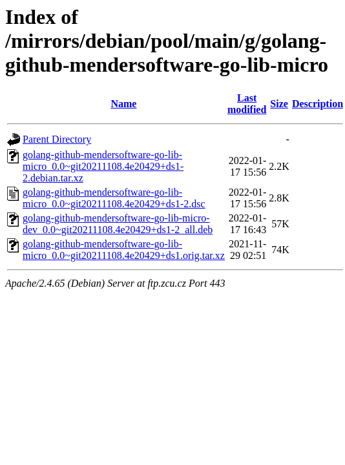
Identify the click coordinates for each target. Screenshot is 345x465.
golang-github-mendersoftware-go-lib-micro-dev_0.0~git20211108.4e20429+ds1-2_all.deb (118, 223)
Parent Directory (57, 139)
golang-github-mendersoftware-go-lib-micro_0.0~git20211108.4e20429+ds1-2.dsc (114, 198)
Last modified (246, 103)
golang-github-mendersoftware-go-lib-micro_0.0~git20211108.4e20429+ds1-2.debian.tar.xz (103, 166)
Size (279, 103)
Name (123, 103)
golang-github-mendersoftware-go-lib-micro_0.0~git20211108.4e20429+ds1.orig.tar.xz (124, 249)
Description (317, 103)
